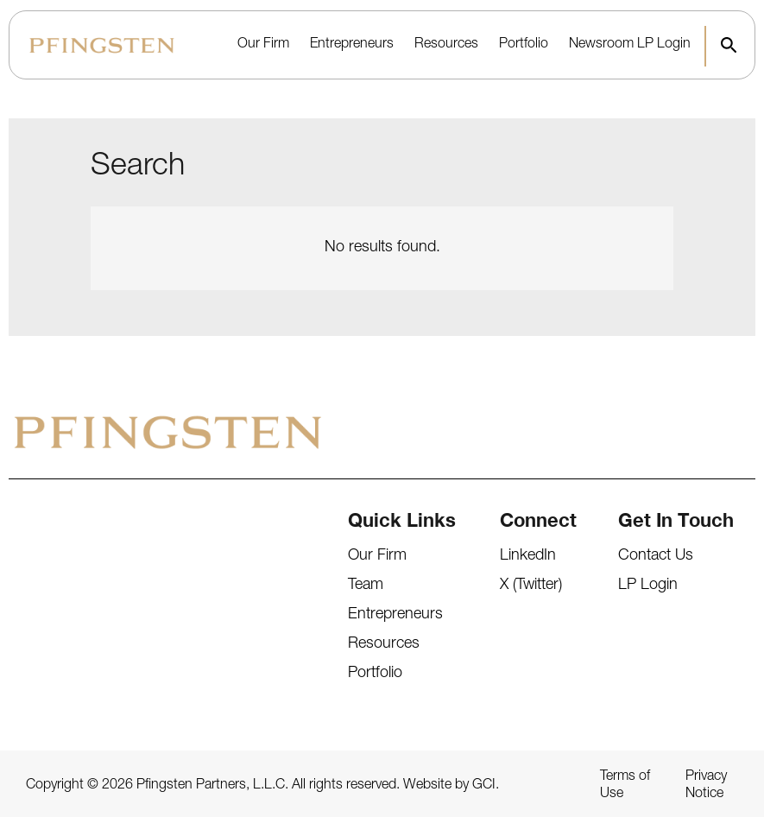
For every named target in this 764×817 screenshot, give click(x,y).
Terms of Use (625, 785)
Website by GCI (449, 786)
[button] (729, 45)
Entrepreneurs (352, 45)
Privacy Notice (706, 785)
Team (365, 585)
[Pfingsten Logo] (102, 45)
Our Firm (263, 45)
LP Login (664, 45)
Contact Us (655, 556)
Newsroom (601, 45)
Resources (446, 45)
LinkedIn (528, 556)
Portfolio (523, 45)
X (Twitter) (531, 585)
